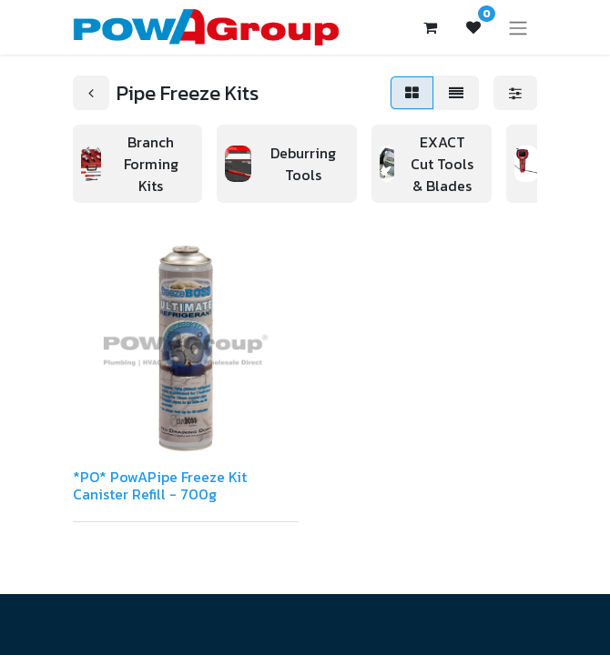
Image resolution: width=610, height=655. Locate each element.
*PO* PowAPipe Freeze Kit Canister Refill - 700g (160, 485)
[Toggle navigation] (518, 27)
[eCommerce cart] (430, 27)
